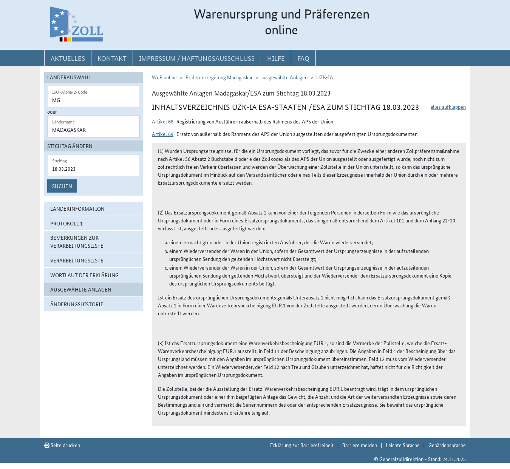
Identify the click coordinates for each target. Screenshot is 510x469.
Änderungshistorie (77, 304)
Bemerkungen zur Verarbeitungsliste (77, 241)
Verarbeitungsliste (77, 260)
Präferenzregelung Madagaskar (219, 77)
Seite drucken (62, 445)
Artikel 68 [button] (162, 121)
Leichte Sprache (403, 445)
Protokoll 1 (66, 223)
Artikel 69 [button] (162, 133)
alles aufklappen (448, 106)
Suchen (62, 186)
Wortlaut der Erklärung (84, 275)
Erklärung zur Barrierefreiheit (302, 445)
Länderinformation (77, 208)
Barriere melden (359, 445)
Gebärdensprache (447, 445)
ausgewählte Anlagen (80, 289)
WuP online (164, 77)
